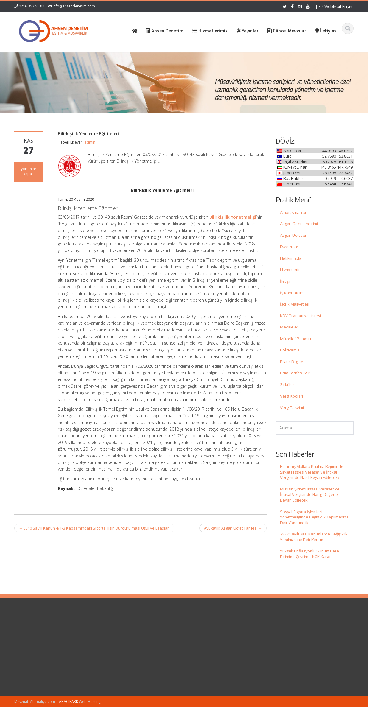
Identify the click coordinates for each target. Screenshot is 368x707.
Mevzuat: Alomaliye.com (34, 701)
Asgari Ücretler (293, 235)
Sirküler (287, 384)
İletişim (286, 281)
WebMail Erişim (336, 6)
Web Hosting (90, 701)
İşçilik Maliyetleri (294, 304)
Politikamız (290, 350)
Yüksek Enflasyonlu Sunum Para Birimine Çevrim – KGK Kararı (309, 553)
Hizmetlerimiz (292, 269)
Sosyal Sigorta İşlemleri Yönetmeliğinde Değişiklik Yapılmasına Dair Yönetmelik (314, 517)
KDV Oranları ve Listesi (300, 315)
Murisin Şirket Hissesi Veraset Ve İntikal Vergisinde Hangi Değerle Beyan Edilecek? (309, 494)
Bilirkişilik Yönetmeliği (232, 217)
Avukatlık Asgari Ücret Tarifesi (233, 528)
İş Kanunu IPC (292, 292)
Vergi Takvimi (292, 407)
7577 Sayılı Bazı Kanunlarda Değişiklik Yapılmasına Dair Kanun (313, 536)
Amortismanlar (293, 212)
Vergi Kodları (291, 396)
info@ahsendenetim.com (74, 6)
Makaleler (289, 327)
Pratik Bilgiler (291, 361)
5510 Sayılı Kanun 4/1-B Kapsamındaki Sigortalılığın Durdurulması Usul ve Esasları (94, 528)
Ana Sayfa (205, 631)
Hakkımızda (290, 258)
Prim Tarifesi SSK (295, 373)
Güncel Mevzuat (210, 648)
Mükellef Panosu (295, 338)
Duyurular (289, 246)
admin (90, 142)
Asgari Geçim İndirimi (299, 223)
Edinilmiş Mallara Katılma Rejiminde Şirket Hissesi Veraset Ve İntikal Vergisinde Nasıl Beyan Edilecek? (311, 472)
